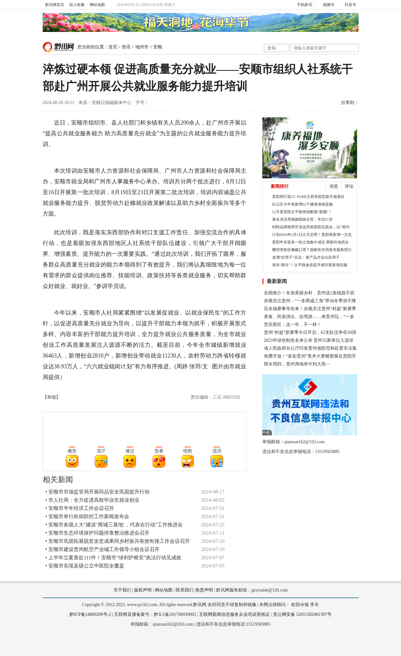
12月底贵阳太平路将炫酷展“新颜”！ (302, 212)
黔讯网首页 (54, 5)
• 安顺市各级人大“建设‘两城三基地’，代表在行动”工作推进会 (114, 524)
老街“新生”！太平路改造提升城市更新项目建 (310, 265)
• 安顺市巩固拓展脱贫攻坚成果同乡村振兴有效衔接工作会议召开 (118, 541)
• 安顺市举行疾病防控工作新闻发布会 (88, 516)
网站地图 (97, 5)
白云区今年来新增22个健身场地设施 (302, 204)
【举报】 (51, 397)
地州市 (142, 47)
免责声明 (204, 590)
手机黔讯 (302, 5)
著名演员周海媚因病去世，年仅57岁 (302, 219)
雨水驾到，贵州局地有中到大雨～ (297, 364)
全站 (271, 48)
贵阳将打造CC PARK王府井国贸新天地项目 (308, 196)
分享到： (350, 102)
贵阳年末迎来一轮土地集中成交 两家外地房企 (310, 242)
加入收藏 (76, 5)
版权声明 (143, 590)
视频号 (326, 5)
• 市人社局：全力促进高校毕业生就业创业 (93, 500)
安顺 (157, 47)
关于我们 (122, 590)
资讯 (126, 47)
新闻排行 (280, 186)
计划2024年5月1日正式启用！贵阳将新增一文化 (312, 234)
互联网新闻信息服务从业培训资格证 (234, 614)
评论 (349, 186)
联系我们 (184, 590)
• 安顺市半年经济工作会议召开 (80, 508)
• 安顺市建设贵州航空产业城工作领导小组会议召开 (103, 549)
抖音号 (347, 5)
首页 (112, 47)
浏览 (333, 186)
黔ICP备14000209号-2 (90, 614)
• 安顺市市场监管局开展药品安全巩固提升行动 (98, 491)
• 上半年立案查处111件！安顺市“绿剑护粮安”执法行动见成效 (114, 557)
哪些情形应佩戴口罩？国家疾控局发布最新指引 (312, 250)
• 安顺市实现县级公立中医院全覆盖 (85, 565)
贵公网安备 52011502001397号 (302, 614)
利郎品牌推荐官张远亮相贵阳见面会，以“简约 (310, 227)
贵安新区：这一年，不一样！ (292, 324)
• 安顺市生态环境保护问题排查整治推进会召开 (98, 533)
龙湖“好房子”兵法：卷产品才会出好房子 (306, 257)
